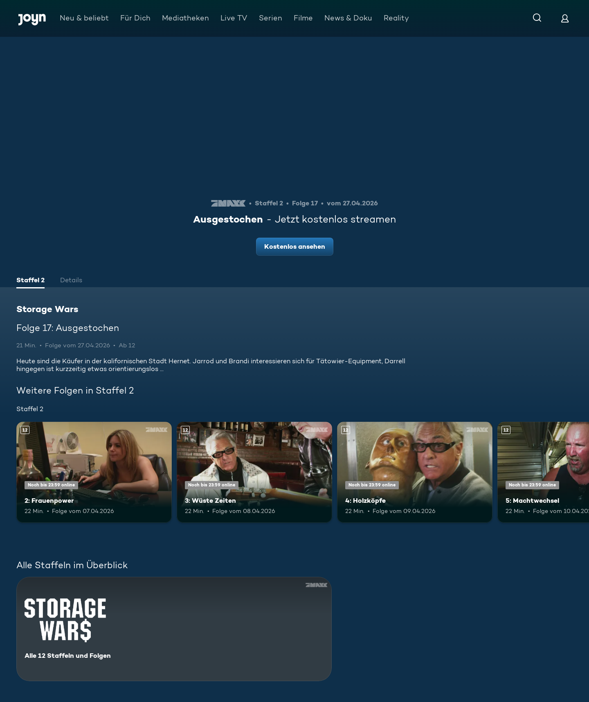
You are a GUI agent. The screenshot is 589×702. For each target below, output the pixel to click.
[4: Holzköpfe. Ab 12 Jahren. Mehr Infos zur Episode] (414, 472)
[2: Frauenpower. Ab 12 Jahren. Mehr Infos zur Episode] (94, 472)
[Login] (565, 18)
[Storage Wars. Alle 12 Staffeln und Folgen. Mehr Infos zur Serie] (174, 629)
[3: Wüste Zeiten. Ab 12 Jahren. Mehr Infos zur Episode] (254, 472)
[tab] (30, 281)
